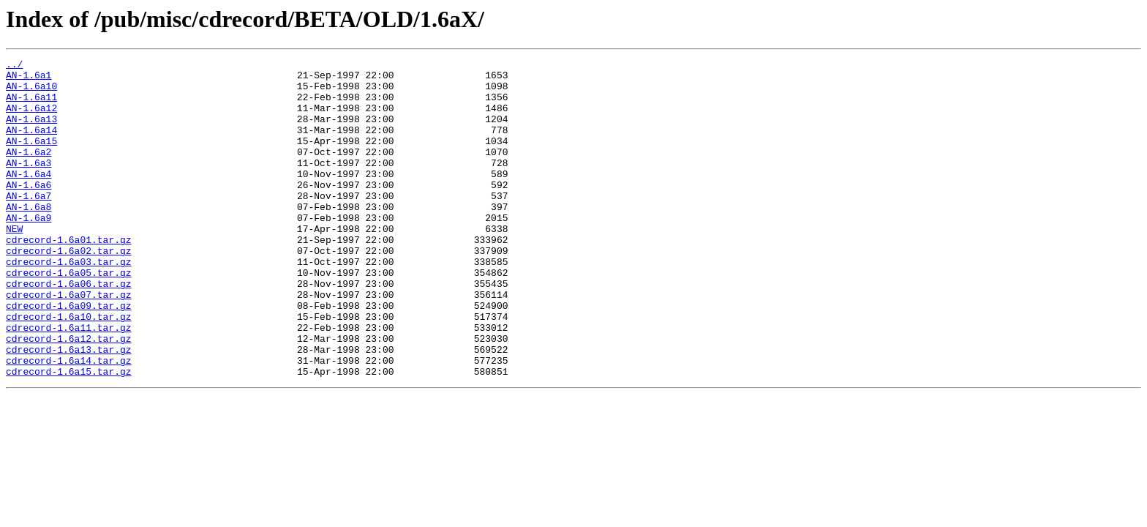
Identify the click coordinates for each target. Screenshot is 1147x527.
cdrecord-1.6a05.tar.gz (69, 316)
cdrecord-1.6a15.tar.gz (69, 434)
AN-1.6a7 (28, 224)
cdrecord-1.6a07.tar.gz (69, 342)
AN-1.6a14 (31, 145)
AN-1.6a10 (31, 92)
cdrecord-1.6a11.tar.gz (69, 382)
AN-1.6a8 (28, 237)
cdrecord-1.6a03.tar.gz (69, 303)
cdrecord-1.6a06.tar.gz (69, 329)
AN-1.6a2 (28, 171)
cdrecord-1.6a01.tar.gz (69, 276)
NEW (14, 263)
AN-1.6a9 (28, 250)
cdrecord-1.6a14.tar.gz (69, 421)
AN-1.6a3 (28, 184)
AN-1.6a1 (28, 79)
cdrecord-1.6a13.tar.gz (69, 408)
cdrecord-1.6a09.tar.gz (69, 355)
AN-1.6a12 (31, 118)
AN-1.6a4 (28, 197)
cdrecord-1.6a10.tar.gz (69, 368)
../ (14, 65)
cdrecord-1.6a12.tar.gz (69, 395)
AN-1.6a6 (28, 210)
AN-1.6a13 (31, 131)
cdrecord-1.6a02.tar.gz (69, 289)
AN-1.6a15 (31, 158)
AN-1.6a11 (31, 105)
